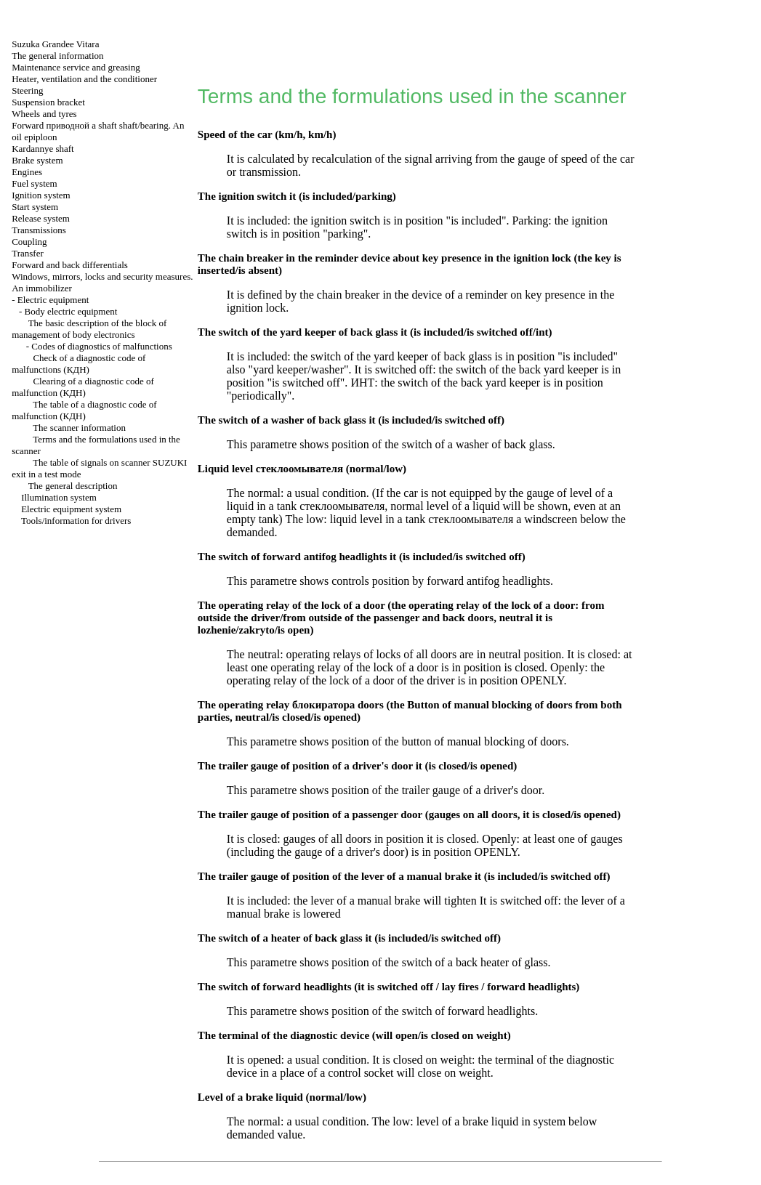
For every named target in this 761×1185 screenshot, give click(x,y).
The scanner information (79, 427)
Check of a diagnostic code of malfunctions (78, 363)
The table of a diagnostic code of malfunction (84, 410)
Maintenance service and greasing (76, 67)
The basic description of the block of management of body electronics (89, 329)
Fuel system (34, 183)
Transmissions (39, 230)
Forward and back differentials (70, 264)
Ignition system (41, 195)
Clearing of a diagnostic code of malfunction (83, 387)
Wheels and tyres (44, 113)
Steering (27, 90)
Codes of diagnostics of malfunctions (101, 346)
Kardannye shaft (43, 148)
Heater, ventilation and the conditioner (84, 78)
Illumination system (59, 497)
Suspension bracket (48, 102)
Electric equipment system (71, 508)
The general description (73, 485)
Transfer (28, 253)
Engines (27, 171)
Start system (35, 206)
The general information (57, 55)
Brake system (37, 160)
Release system (41, 218)
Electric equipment (53, 299)
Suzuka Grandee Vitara (55, 44)
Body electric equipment (71, 311)
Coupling (29, 241)
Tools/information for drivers (76, 520)
